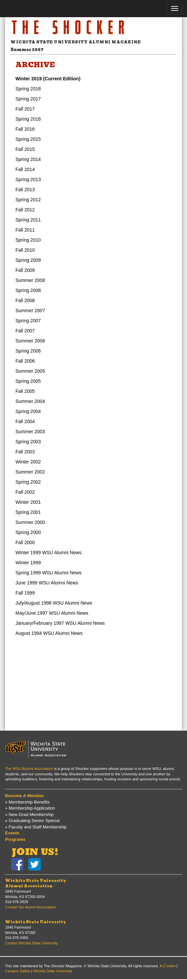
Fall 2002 (25, 492)
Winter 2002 (28, 461)
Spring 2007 (28, 320)
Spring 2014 (28, 159)
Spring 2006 (28, 351)
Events (12, 832)
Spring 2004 (28, 411)
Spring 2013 (28, 179)
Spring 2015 (28, 139)
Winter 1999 (28, 562)
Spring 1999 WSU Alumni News (48, 572)
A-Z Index (167, 966)
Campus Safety (17, 971)
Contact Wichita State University (31, 943)
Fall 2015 (25, 149)
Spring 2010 (28, 240)
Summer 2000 (30, 522)
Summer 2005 (30, 371)
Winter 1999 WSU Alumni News (48, 552)
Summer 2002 (30, 472)
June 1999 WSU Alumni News (46, 582)
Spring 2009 (28, 260)
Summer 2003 (30, 431)
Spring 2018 (28, 88)
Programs (15, 839)
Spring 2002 (28, 482)
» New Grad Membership (29, 814)
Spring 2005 (28, 381)
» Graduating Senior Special (32, 820)
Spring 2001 (28, 512)
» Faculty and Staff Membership (35, 826)
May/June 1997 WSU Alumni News (51, 613)
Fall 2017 (25, 109)
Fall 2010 (25, 250)
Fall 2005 (25, 391)
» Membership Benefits (27, 802)
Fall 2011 (25, 230)
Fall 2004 (25, 421)
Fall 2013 (25, 189)
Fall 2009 (25, 270)
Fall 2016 (25, 129)
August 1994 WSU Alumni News (49, 633)
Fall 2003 (25, 451)
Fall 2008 (25, 300)
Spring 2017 (28, 98)
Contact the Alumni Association (30, 907)
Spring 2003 (28, 441)
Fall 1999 (25, 593)
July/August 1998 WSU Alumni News (53, 603)
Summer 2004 (30, 401)
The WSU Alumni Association (29, 769)
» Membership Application (30, 808)
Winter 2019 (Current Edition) (48, 78)
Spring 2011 (28, 219)
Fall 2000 (25, 542)
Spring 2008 (28, 290)
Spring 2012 (28, 199)
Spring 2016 (28, 119)
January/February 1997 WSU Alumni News (60, 623)
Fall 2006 (25, 361)
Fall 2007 (25, 330)
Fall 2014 (25, 169)
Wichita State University (35, 922)
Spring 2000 (28, 532)
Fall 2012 (25, 209)
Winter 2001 (28, 502)
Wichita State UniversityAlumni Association (35, 883)
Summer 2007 (30, 310)
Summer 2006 (30, 340)
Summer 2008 (30, 280)
